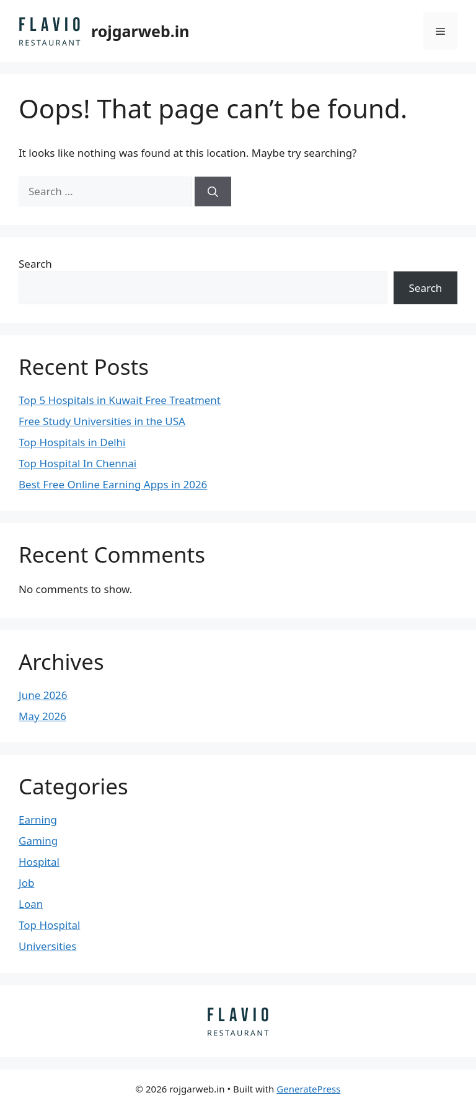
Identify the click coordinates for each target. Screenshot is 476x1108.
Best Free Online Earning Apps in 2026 (113, 484)
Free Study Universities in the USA (102, 421)
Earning (38, 819)
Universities (47, 946)
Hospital (39, 862)
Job (26, 883)
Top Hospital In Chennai (77, 463)
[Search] (213, 191)
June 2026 (43, 695)
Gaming (38, 840)
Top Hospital (49, 925)
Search (35, 264)
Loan (31, 904)
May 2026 (42, 716)
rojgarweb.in (140, 31)
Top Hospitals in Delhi (72, 442)
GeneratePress (308, 1089)
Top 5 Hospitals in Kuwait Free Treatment (120, 400)
